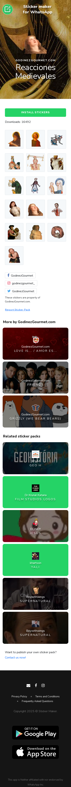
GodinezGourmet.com (36, 60)
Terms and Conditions (47, 696)
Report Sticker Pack (17, 309)
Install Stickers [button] (35, 112)
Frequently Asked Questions (37, 701)
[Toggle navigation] (65, 9)
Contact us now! (15, 657)
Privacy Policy (19, 696)
